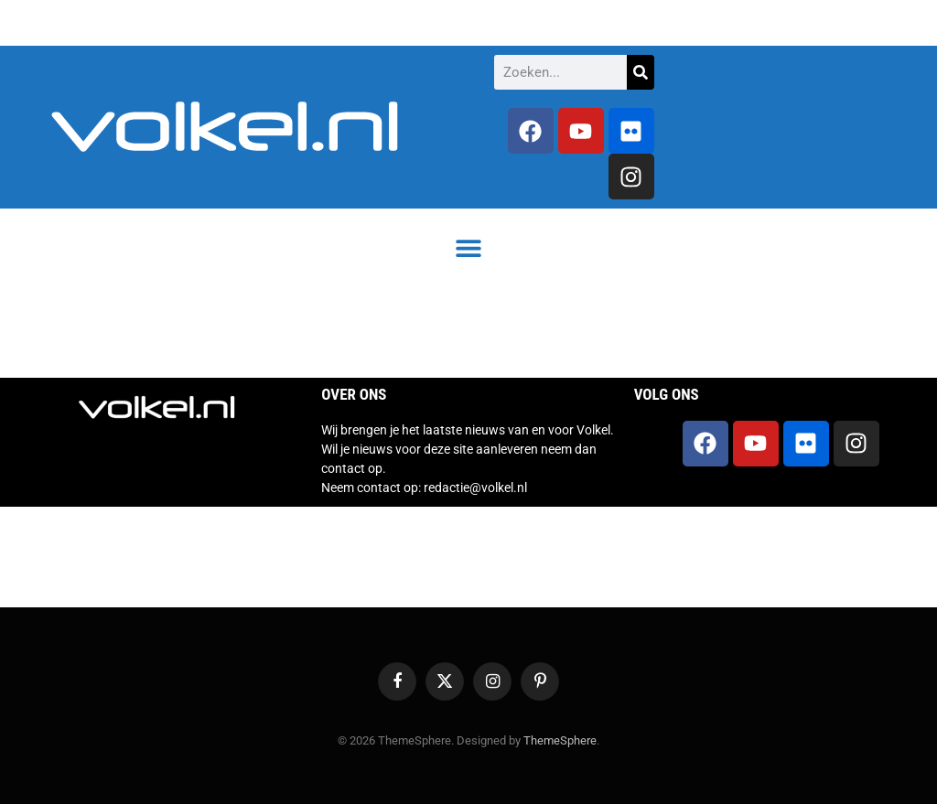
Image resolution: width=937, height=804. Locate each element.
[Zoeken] (640, 72)
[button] (469, 247)
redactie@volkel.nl (475, 487)
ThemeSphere (560, 740)
